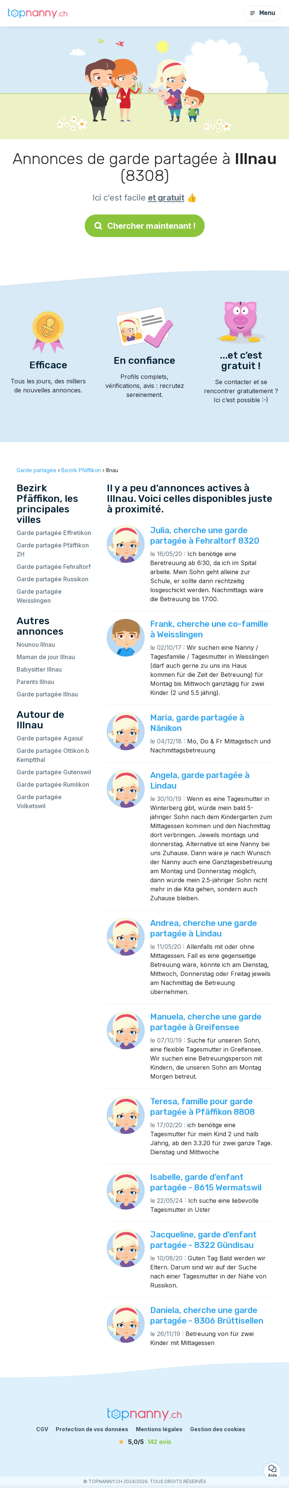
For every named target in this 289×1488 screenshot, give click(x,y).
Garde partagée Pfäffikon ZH (53, 549)
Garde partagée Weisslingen (39, 596)
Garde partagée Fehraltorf (54, 566)
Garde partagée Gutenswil (54, 772)
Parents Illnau (35, 681)
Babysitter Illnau (39, 669)
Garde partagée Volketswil (39, 801)
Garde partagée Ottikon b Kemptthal (53, 755)
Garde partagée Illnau (47, 694)
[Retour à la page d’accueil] (38, 13)
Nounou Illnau (36, 644)
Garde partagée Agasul (50, 738)
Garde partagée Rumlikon (53, 784)
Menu (262, 13)
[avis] (144, 1441)
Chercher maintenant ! (145, 226)
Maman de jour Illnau (46, 657)
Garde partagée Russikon (52, 579)
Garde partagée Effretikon (54, 533)
